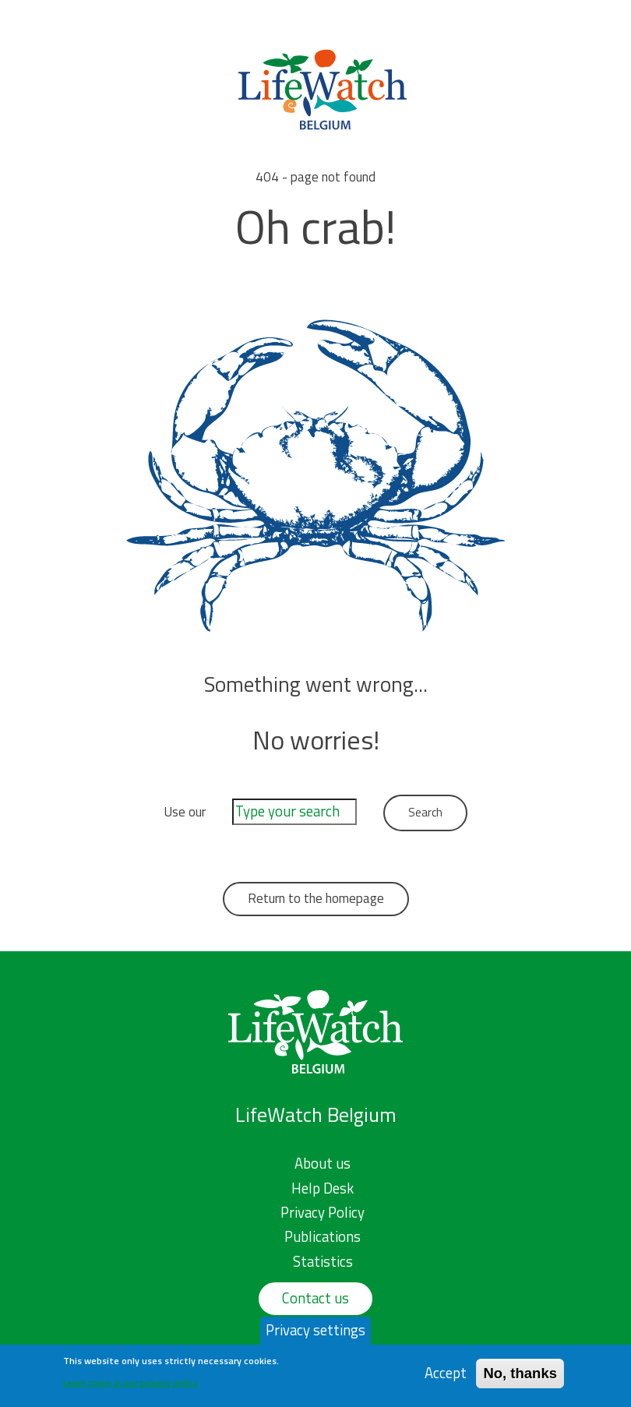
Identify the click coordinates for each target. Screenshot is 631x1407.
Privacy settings (315, 1334)
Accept (446, 1377)
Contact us (315, 1298)
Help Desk (322, 1188)
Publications (322, 1236)
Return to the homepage (316, 898)
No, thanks (520, 1377)
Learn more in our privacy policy (130, 1385)
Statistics (323, 1261)
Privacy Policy (322, 1212)
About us (322, 1163)
